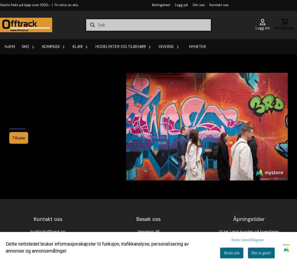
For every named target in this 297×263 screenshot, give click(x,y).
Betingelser (161, 5)
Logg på (181, 5)
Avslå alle (232, 253)
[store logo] (26, 25)
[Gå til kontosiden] (262, 25)
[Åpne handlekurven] (284, 25)
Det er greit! (261, 253)
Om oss (199, 5)
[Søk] (148, 25)
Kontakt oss (219, 5)
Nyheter (197, 46)
